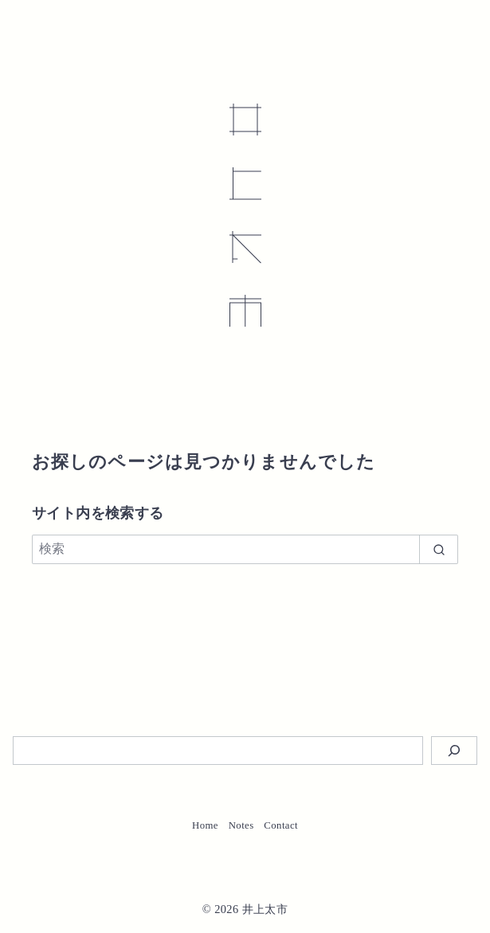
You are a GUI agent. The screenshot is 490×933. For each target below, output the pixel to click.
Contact (281, 825)
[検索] (245, 549)
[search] (438, 549)
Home (205, 825)
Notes (241, 825)
